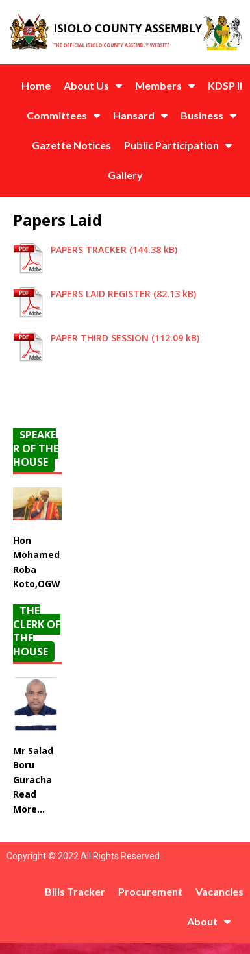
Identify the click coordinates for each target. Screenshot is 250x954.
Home (36, 85)
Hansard (140, 115)
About (209, 921)
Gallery (125, 175)
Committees (63, 115)
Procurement (150, 891)
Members (165, 85)
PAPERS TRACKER (89, 249)
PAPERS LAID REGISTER (101, 293)
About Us (93, 85)
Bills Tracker (75, 891)
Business (208, 115)
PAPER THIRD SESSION (100, 338)
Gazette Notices (71, 145)
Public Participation (178, 145)
